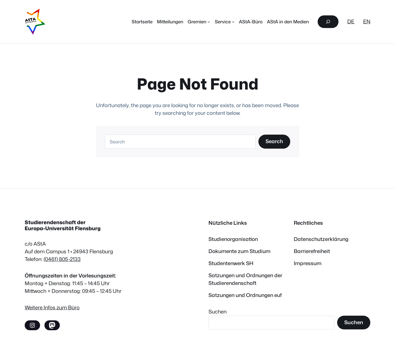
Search (274, 141)
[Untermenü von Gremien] (208, 21)
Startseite (142, 21)
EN (366, 21)
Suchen (217, 311)
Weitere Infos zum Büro (52, 307)
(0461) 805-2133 (62, 259)
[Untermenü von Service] (233, 21)
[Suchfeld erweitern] (328, 21)
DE (350, 21)
